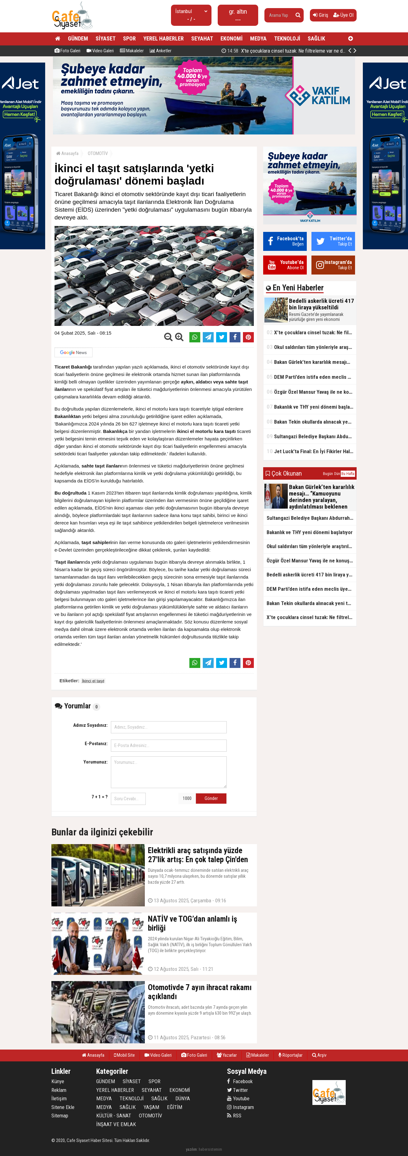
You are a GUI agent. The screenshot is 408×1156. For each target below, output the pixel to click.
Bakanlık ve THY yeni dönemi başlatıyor (311, 406)
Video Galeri (100, 51)
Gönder (211, 798)
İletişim (59, 1098)
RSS (234, 1115)
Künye (57, 1081)
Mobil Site (124, 1055)
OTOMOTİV (98, 153)
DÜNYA (182, 1098)
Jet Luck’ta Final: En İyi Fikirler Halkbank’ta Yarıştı (311, 451)
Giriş (320, 15)
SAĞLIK (316, 38)
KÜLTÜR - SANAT (113, 1115)
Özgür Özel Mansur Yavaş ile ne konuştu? (311, 391)
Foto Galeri (67, 51)
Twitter (237, 1090)
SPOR (129, 38)
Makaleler (132, 51)
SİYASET (106, 38)
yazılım (191, 1149)
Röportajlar (290, 1055)
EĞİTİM (174, 1107)
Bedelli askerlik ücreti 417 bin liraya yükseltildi (288, 51)
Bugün (328, 474)
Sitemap (59, 1115)
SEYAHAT (202, 38)
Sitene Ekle (62, 1107)
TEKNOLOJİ (287, 38)
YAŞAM (151, 1107)
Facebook (240, 1081)
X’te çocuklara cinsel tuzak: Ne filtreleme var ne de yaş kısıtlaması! (311, 332)
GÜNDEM (78, 38)
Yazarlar (227, 1055)
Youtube (238, 1098)
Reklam (58, 1090)
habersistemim (210, 1149)
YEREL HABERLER (163, 38)
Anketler (160, 51)
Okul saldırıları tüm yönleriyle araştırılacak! (311, 346)
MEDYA (258, 38)
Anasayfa (67, 153)
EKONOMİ (232, 38)
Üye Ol (343, 15)
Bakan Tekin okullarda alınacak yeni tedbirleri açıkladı (311, 421)
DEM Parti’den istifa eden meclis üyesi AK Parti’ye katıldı (311, 376)
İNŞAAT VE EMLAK (116, 1124)
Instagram (240, 1107)
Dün (337, 474)
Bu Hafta (347, 474)
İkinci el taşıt (93, 681)
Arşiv (319, 1055)
